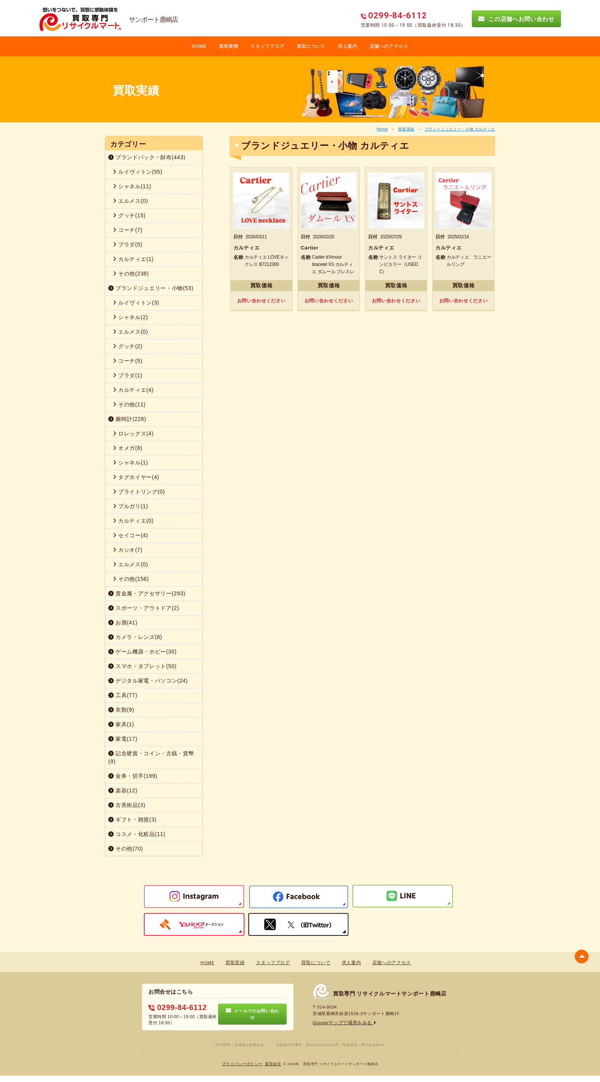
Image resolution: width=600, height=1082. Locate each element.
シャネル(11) (132, 186)
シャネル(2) (130, 317)
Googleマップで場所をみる (342, 1023)
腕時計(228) (127, 419)
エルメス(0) (130, 201)
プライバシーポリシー (242, 1063)
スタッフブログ (267, 46)
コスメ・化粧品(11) (136, 834)
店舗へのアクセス (389, 46)
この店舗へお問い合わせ (516, 19)
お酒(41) (122, 622)
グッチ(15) (129, 215)
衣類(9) (121, 710)
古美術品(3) (126, 805)
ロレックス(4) (133, 433)
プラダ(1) (127, 375)
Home (382, 129)
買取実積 (228, 46)
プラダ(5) (127, 244)
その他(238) (131, 273)
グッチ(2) (127, 346)
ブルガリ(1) (130, 506)
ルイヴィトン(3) (136, 303)
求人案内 (347, 46)
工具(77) (122, 695)
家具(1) (121, 724)
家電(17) (122, 739)
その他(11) (129, 404)
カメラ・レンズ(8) (135, 637)
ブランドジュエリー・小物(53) (151, 288)
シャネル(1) (130, 463)
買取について (311, 46)
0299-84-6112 (175, 1007)
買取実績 (406, 129)
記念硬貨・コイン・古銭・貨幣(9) (151, 757)
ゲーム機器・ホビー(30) (142, 652)
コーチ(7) (127, 230)
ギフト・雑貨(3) (132, 819)
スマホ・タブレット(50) (142, 666)
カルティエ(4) (133, 390)
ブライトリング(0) (139, 492)
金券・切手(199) (132, 776)
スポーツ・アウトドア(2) (143, 608)
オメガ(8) (127, 448)
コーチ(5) (127, 361)
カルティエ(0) (133, 521)
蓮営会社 (273, 1063)
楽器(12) (122, 790)
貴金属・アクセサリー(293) (147, 593)
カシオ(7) (127, 550)
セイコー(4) (130, 535)
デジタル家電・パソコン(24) (148, 681)
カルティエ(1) (133, 259)
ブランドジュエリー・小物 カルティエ (460, 129)
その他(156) (131, 579)
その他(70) (125, 849)
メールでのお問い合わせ (252, 1013)
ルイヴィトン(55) (138, 172)
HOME (199, 46)
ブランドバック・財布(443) (147, 157)
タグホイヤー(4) (136, 477)
